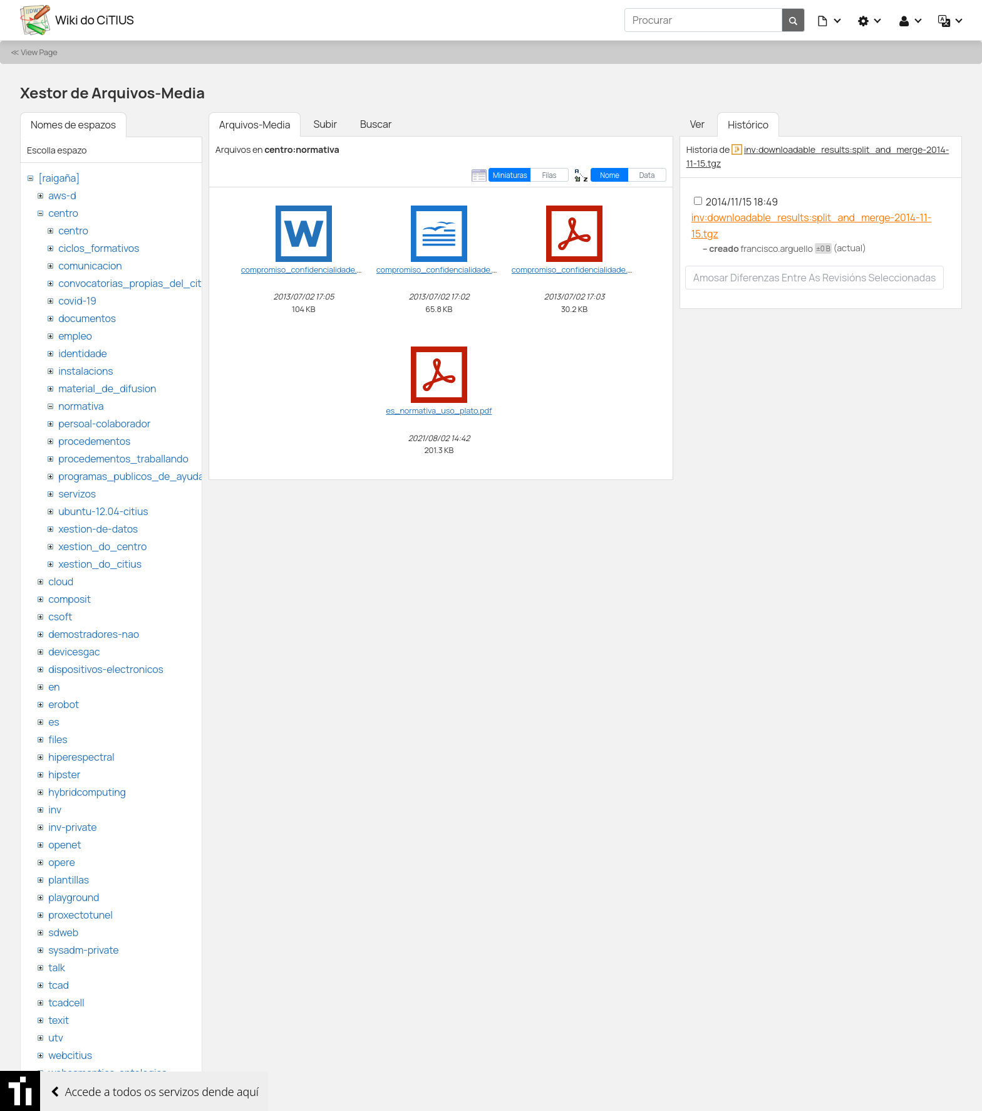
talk (56, 967)
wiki (56, 1090)
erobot (63, 704)
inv (54, 809)
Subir (325, 124)
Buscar (375, 124)
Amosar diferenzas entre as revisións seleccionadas (814, 277)
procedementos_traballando (123, 459)
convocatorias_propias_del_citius (136, 283)
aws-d (62, 195)
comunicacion (89, 266)
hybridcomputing (87, 792)
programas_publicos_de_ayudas (133, 476)
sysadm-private (83, 950)
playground (73, 897)
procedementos (94, 441)
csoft (60, 616)
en (53, 687)
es (53, 722)
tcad (58, 985)
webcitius (70, 1055)
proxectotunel (80, 915)
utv (55, 1038)
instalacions (85, 371)
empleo (75, 336)
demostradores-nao (93, 634)
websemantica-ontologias (107, 1073)
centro (63, 213)
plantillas (68, 880)
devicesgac (74, 652)
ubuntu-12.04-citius (103, 511)
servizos (77, 494)
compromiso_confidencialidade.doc (306, 269)
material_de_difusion (107, 388)
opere (61, 862)
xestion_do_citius (100, 564)
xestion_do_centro (102, 546)
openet (64, 845)
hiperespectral (81, 757)
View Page (39, 52)
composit (69, 599)
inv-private (72, 827)
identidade (82, 353)
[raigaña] (59, 178)
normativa (80, 406)
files (57, 739)
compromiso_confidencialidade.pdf (575, 269)
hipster (64, 774)
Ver (697, 124)
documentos (87, 318)
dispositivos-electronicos (105, 669)
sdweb (63, 932)
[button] (830, 20)
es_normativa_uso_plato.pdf (439, 410)
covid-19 (77, 301)
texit (58, 1020)
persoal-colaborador (104, 423)
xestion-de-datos (98, 529)
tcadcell (66, 1002)
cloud (60, 581)
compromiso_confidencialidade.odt (440, 269)
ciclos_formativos (98, 248)
